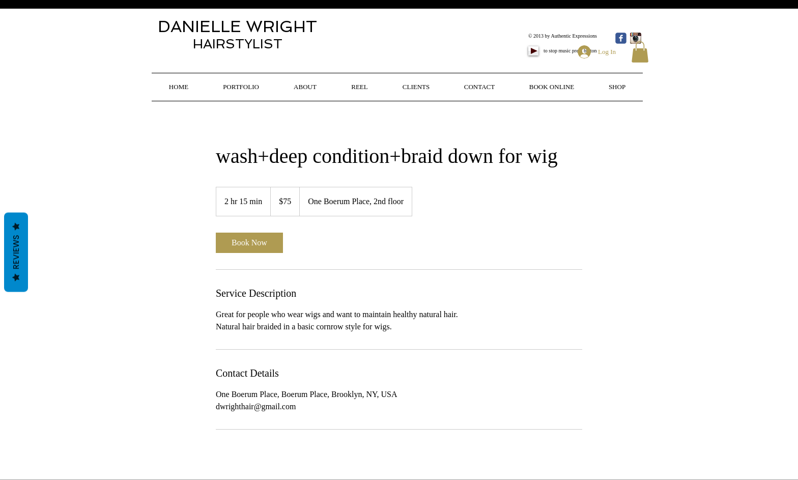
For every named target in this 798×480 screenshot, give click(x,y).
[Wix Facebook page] (620, 38)
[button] (640, 52)
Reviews (16, 251)
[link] (249, 243)
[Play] (533, 50)
